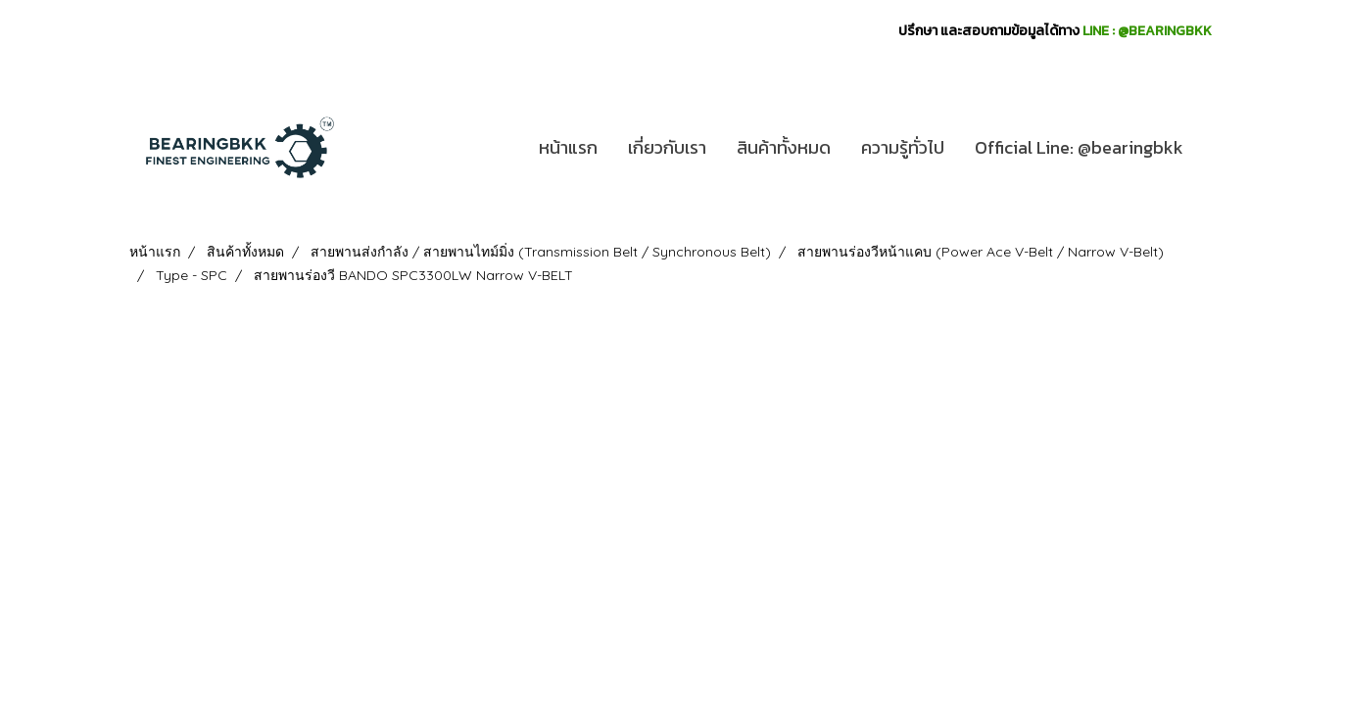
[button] (1216, 148)
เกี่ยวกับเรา (667, 147)
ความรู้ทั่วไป (902, 147)
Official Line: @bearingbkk (1079, 147)
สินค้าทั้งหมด (784, 147)
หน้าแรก (568, 147)
